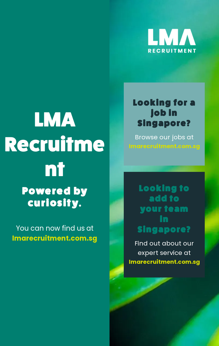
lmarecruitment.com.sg (54, 238)
